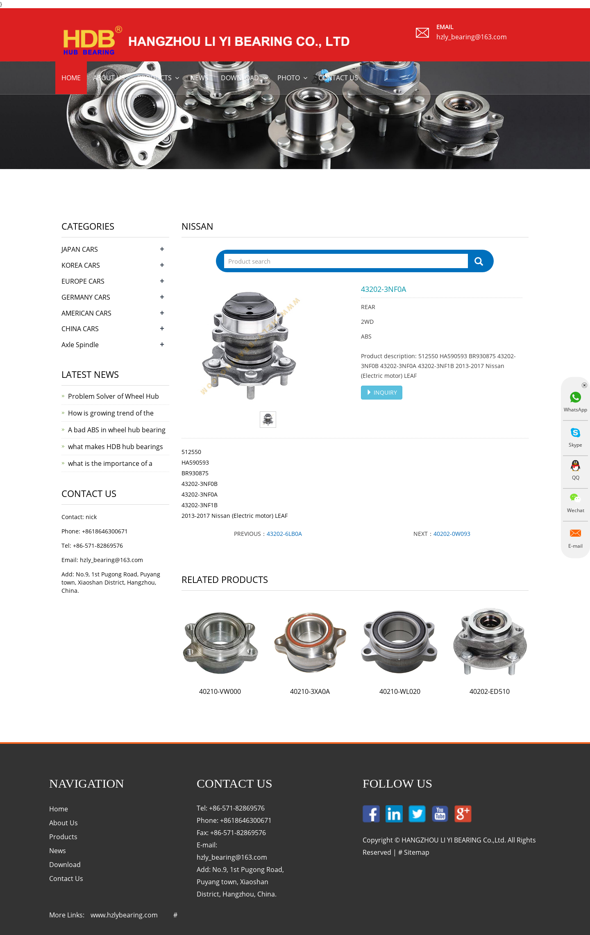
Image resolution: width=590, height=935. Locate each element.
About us (109, 77)
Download (240, 77)
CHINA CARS (80, 328)
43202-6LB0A (284, 534)
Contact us (338, 77)
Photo (288, 77)
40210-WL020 (399, 691)
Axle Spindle (80, 344)
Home (71, 77)
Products (154, 77)
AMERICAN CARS (86, 313)
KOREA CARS (80, 265)
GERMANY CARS (85, 297)
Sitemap (416, 852)
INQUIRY (381, 392)
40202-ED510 (490, 691)
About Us (63, 822)
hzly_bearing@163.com (471, 36)
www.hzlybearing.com (124, 914)
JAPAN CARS (79, 249)
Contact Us (66, 878)
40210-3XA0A (310, 691)
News (199, 77)
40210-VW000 (220, 691)
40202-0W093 (451, 534)
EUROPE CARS (82, 281)
